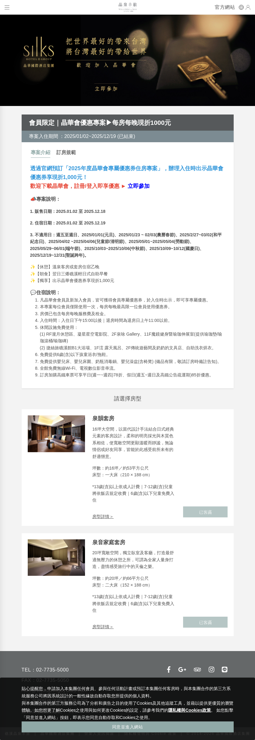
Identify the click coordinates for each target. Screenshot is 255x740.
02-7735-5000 (52, 669)
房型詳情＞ (103, 516)
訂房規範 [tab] (66, 152)
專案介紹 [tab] (40, 152)
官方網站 (225, 7)
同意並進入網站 (127, 726)
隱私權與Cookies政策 (189, 710)
